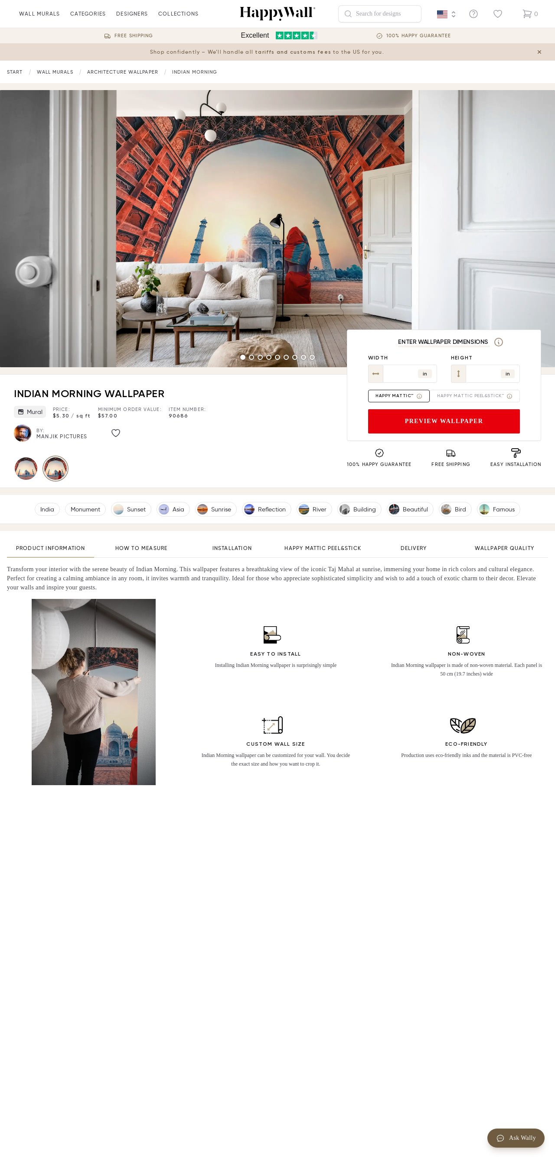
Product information (50, 548)
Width (378, 358)
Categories (88, 19)
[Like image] (115, 433)
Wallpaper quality (504, 548)
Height (462, 358)
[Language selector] (446, 14)
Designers (132, 19)
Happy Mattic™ (398, 396)
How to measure (141, 548)
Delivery (414, 548)
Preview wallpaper (444, 421)
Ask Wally (516, 1138)
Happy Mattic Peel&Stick (322, 548)
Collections (178, 19)
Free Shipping (133, 35)
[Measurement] (498, 342)
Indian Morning (194, 72)
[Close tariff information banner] (541, 52)
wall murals (39, 19)
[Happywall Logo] (277, 14)
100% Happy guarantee (418, 35)
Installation (232, 548)
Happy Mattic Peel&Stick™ (475, 396)
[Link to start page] (15, 72)
